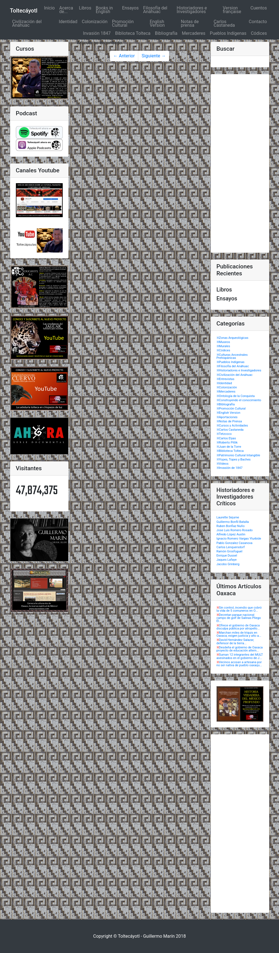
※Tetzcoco (224, 434)
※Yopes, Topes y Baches (234, 459)
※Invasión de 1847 (230, 468)
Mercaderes (193, 33)
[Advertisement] (240, 163)
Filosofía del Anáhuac (155, 9)
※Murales (223, 346)
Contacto (258, 21)
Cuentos (258, 8)
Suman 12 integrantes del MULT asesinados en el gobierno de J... (240, 656)
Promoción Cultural (123, 23)
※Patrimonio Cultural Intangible (238, 455)
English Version (157, 23)
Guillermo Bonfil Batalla (233, 522)
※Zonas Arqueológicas (232, 338)
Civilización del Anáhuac (27, 23)
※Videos (223, 464)
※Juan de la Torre (229, 447)
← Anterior (124, 55)
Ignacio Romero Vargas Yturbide (239, 538)
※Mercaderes (226, 391)
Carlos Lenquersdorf (231, 547)
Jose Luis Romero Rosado (235, 530)
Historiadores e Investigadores (192, 9)
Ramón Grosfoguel (229, 551)
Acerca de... (66, 9)
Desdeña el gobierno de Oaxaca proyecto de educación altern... (240, 649)
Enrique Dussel (227, 555)
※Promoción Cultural (231, 408)
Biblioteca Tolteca (133, 33)
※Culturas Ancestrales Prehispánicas (232, 356)
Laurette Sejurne (228, 517)
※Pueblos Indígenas (231, 362)
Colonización (94, 21)
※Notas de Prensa (229, 421)
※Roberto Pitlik (227, 442)
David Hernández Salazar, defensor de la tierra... (235, 641)
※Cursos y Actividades (232, 425)
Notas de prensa (190, 23)
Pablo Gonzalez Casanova (235, 543)
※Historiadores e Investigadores (239, 370)
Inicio (50, 8)
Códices (259, 33)
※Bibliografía (226, 404)
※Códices (223, 350)
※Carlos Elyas (226, 438)
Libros (85, 8)
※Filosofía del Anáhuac (233, 366)
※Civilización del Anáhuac (235, 375)
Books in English (104, 9)
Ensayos (130, 8)
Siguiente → (154, 55)
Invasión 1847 (97, 33)
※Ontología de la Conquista (236, 396)
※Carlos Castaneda (230, 430)
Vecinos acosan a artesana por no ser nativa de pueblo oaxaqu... (239, 663)
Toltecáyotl (23, 10)
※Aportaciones (227, 417)
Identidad (68, 21)
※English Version (229, 413)
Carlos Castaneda (224, 23)
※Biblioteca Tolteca (230, 451)
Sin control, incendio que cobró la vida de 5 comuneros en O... (239, 609)
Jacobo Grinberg (228, 564)
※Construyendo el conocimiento (239, 400)
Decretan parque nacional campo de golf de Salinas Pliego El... (239, 618)
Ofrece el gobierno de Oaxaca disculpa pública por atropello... (238, 627)
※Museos (223, 342)
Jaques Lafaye (227, 560)
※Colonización (227, 387)
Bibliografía (166, 33)
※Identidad (224, 383)
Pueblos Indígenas (228, 33)
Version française (232, 9)
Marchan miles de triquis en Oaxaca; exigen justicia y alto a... (239, 634)
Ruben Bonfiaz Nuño (231, 526)
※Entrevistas (225, 379)
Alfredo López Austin (231, 534)
